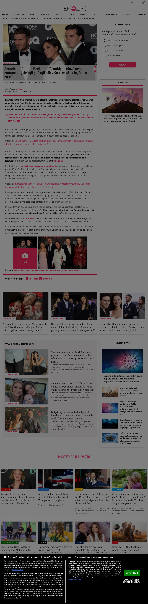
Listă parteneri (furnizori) (76, 579)
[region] (74, 578)
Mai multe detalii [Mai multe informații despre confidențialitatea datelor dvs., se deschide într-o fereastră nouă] (17, 570)
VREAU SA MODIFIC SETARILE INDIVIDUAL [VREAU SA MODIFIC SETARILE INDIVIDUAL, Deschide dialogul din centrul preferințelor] (131, 581)
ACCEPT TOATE (132, 573)
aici (52, 587)
